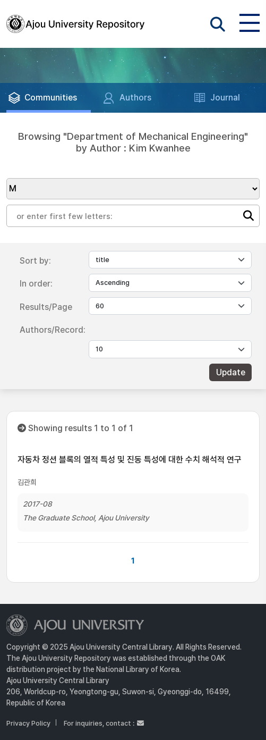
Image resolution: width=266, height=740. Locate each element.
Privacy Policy (28, 723)
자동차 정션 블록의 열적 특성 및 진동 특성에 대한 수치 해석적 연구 (130, 460)
